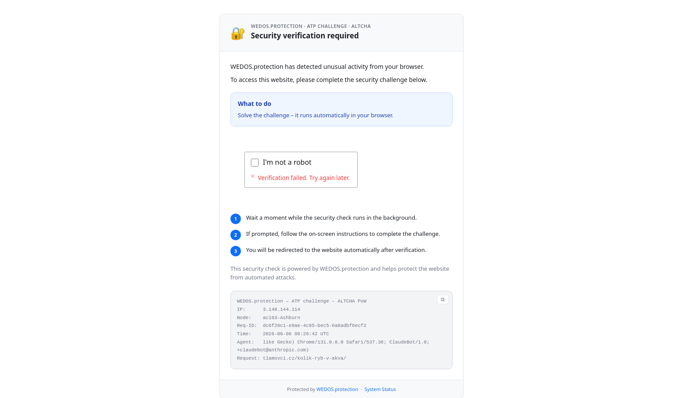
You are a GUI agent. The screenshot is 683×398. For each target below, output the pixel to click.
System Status (380, 389)
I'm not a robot (287, 162)
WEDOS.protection (337, 389)
